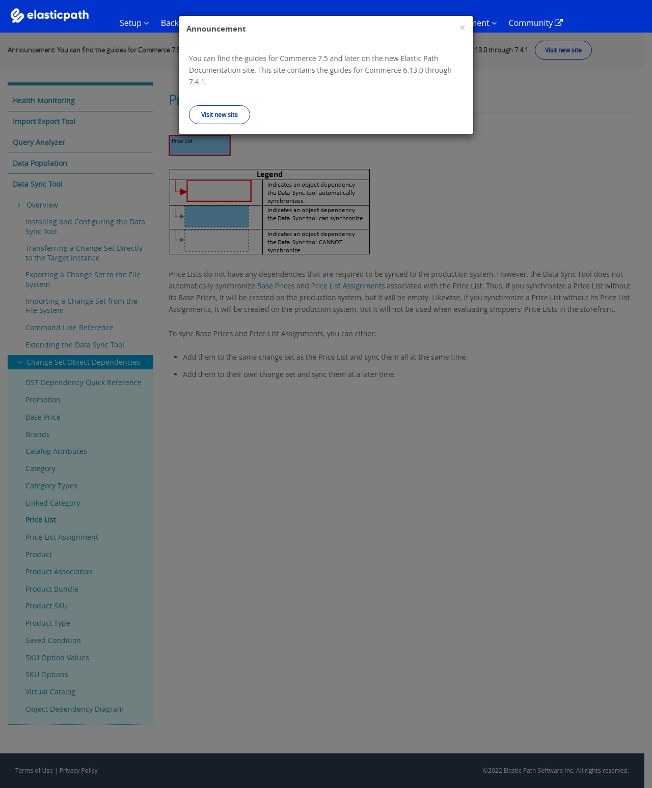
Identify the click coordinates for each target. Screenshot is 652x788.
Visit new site (219, 114)
